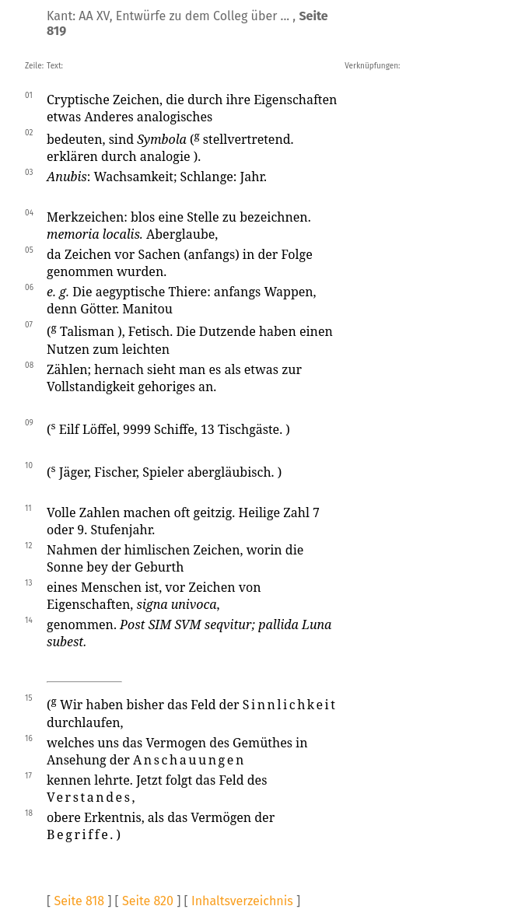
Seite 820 (147, 901)
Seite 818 (79, 901)
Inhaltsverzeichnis (242, 901)
